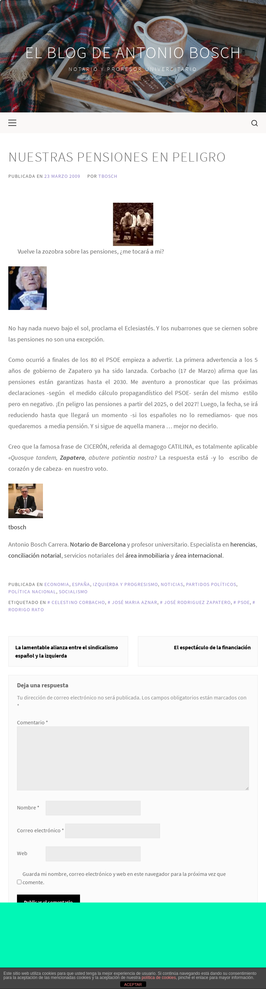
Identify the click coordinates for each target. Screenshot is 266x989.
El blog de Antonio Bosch (133, 52)
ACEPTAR (133, 984)
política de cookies (159, 977)
